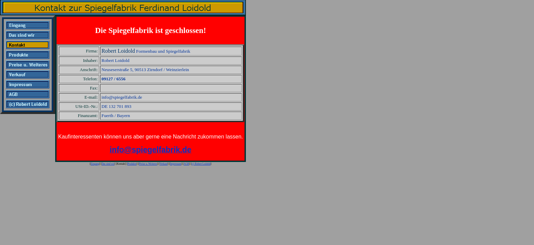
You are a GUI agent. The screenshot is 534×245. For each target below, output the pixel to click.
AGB (186, 163)
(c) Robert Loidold (200, 163)
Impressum (175, 163)
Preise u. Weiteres (148, 163)
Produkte (132, 163)
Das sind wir (107, 163)
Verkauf (163, 163)
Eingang (95, 163)
